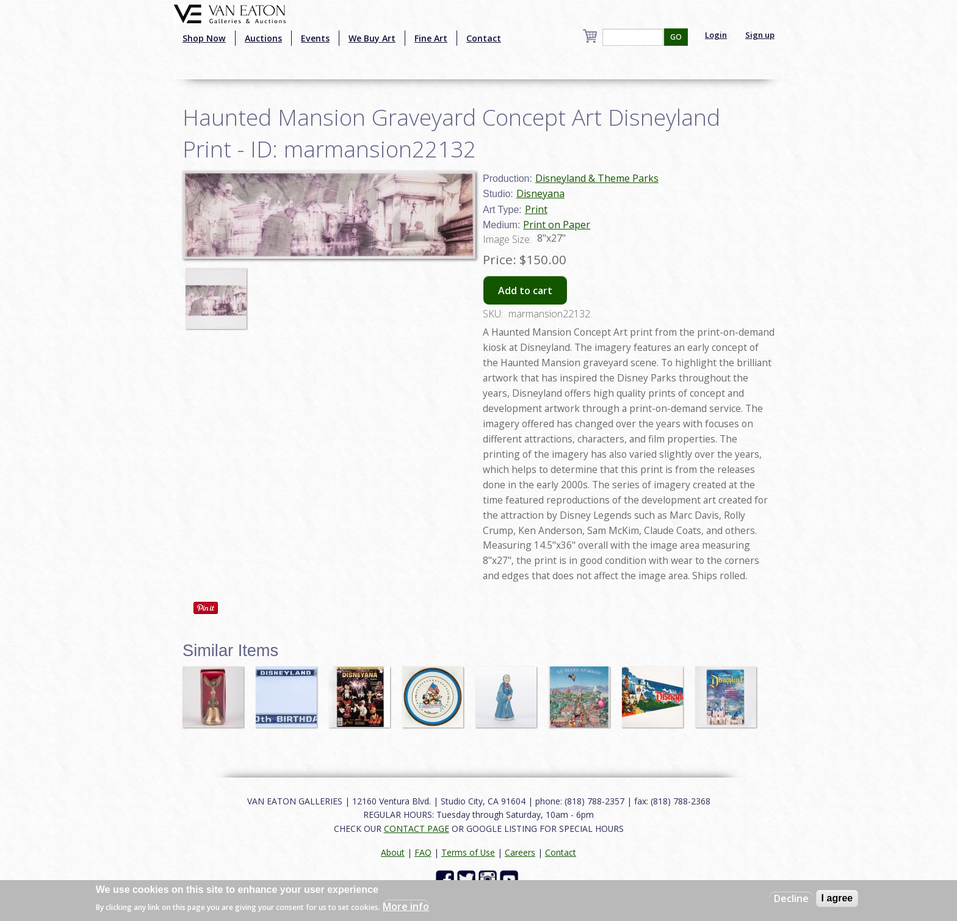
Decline (791, 898)
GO (676, 37)
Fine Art (430, 38)
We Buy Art (371, 38)
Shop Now (204, 38)
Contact (483, 38)
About (393, 852)
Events (315, 38)
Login (716, 34)
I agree (837, 898)
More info (406, 906)
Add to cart (525, 290)
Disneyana (540, 193)
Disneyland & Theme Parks (597, 178)
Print (536, 209)
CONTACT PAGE (416, 828)
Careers (520, 852)
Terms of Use (468, 852)
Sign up (760, 34)
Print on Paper (556, 224)
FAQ (423, 852)
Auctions (263, 38)
